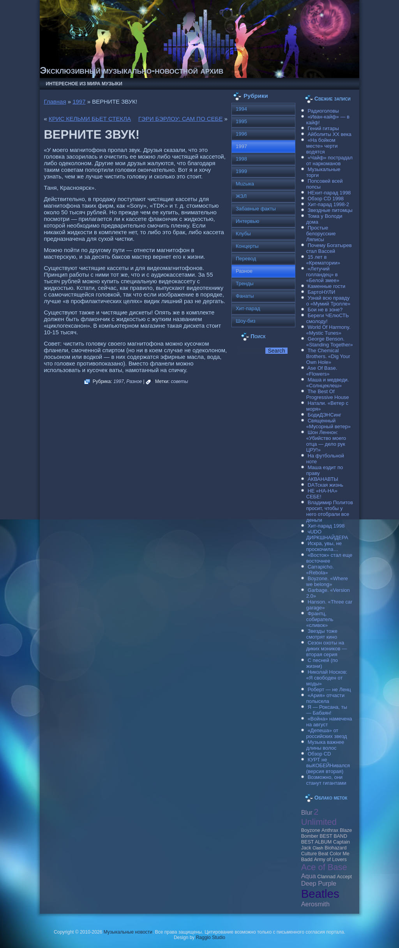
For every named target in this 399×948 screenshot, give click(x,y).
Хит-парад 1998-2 (328, 204)
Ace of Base (324, 867)
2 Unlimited (319, 817)
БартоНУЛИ (321, 292)
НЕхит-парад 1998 (329, 193)
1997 (78, 101)
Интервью (247, 221)
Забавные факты (256, 209)
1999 (241, 171)
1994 (241, 109)
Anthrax (329, 830)
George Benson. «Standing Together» (329, 342)
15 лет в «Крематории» (323, 260)
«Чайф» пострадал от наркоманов (329, 160)
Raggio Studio (210, 937)
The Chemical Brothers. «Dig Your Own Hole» (328, 356)
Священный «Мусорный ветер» (328, 423)
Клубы (243, 234)
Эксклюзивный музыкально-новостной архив (131, 70)
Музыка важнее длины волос (325, 745)
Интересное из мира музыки (84, 84)
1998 (241, 159)
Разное (134, 381)
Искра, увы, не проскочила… (324, 546)
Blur (306, 812)
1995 (241, 121)
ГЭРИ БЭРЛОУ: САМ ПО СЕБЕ (180, 118)
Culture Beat (314, 853)
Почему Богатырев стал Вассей (329, 248)
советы (179, 381)
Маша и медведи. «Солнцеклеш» (327, 382)
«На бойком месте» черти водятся (322, 146)
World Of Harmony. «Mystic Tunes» (328, 330)
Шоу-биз (246, 321)
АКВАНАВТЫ (322, 479)
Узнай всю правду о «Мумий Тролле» (328, 301)
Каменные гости (326, 286)
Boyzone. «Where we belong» (327, 581)
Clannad (326, 876)
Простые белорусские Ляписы (321, 233)
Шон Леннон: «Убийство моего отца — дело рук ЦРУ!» (326, 441)
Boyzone (310, 830)
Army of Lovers (330, 859)
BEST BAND (333, 836)
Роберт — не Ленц (329, 689)
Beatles (320, 893)
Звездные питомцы (329, 210)
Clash (317, 848)
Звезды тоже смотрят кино (321, 634)
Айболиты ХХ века (329, 134)
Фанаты (245, 296)
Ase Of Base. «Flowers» (321, 371)
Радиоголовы (323, 111)
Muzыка (245, 184)
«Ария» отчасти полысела (325, 698)
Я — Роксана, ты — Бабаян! (326, 710)
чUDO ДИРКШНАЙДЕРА (327, 534)
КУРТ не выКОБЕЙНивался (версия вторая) (328, 765)
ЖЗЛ (241, 196)
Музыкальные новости (128, 932)
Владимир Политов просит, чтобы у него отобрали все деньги (329, 511)
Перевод (246, 258)
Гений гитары (323, 128)
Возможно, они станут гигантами (326, 780)
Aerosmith (315, 903)
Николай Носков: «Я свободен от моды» (326, 678)
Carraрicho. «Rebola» (320, 570)
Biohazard (335, 848)
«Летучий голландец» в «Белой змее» (322, 274)
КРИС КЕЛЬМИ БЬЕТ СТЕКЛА (90, 118)
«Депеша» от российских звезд (326, 733)
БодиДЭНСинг (324, 415)
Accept (344, 876)
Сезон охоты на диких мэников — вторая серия (326, 648)
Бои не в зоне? (325, 309)
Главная (55, 101)
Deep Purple (318, 883)
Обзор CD (319, 754)
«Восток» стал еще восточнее (329, 558)
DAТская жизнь (325, 485)
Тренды (245, 283)
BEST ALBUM (316, 842)
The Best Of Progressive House (327, 394)
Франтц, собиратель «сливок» (320, 619)
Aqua (308, 875)
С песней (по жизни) (322, 663)
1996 (241, 134)
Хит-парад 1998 (325, 526)
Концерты (247, 246)
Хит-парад (248, 308)
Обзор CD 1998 (325, 198)
